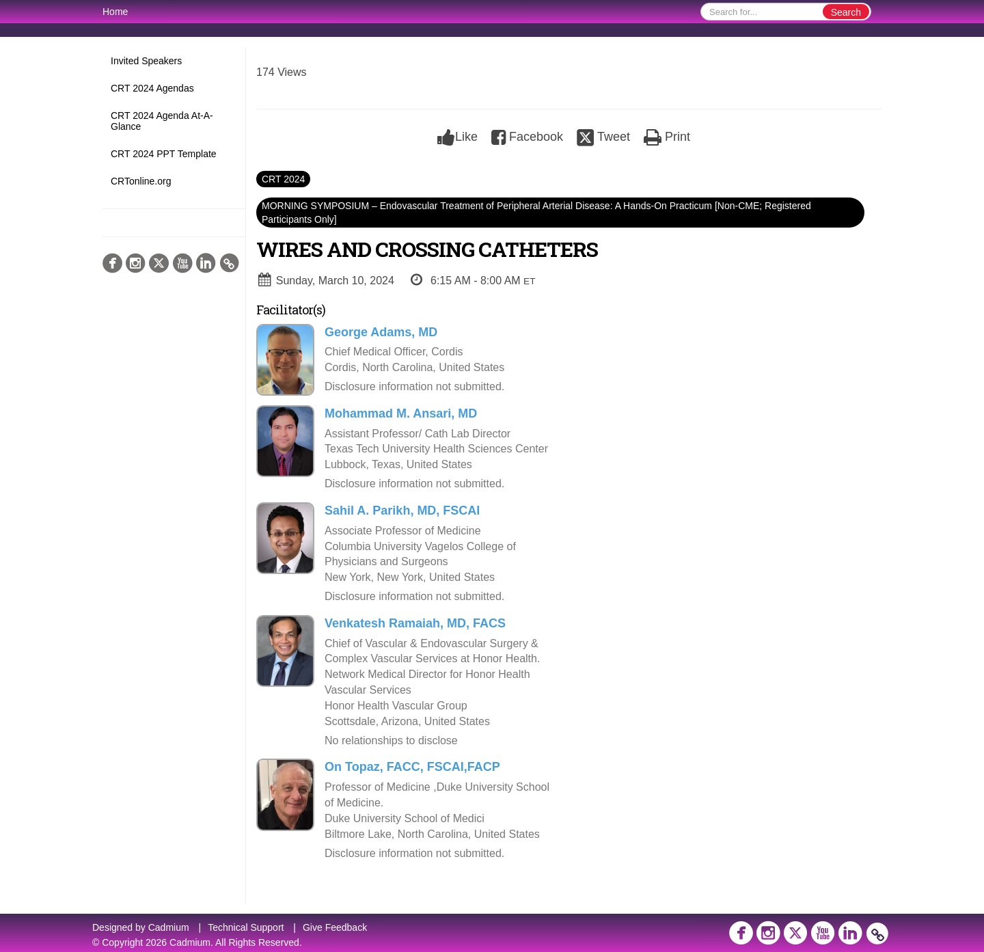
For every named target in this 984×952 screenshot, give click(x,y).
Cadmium (168, 927)
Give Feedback (335, 927)
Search (846, 12)
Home (115, 11)
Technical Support (246, 927)
